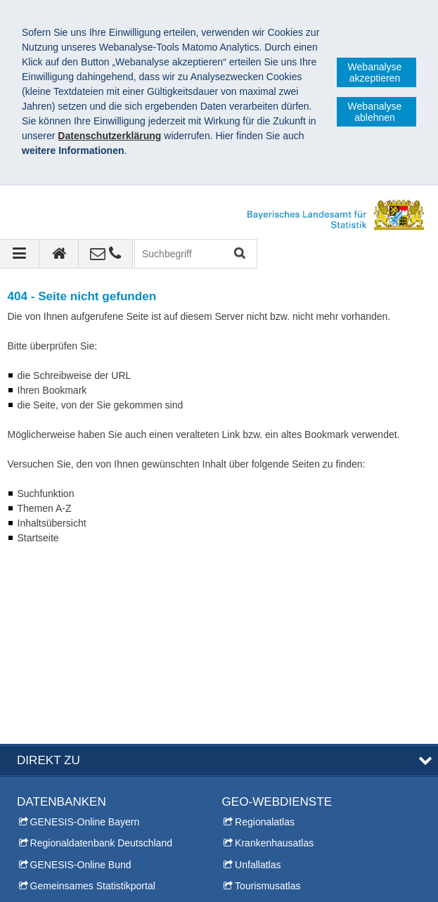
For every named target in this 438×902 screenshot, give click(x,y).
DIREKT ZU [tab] (48, 577)
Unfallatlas (258, 681)
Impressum (48, 880)
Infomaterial (42, 827)
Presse (32, 785)
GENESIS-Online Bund (80, 681)
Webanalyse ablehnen (375, 112)
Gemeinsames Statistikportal (92, 702)
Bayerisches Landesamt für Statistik (112, 865)
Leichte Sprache (257, 806)
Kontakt (33, 763)
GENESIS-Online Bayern (85, 639)
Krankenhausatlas (274, 660)
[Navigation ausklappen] (19, 254)
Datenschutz (123, 880)
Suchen (238, 254)
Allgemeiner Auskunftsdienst (79, 806)
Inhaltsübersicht (256, 785)
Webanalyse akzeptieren (375, 72)
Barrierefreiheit (206, 880)
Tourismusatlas (267, 702)
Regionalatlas (265, 639)
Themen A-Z (249, 763)
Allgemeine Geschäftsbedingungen (338, 880)
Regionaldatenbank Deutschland (101, 660)
